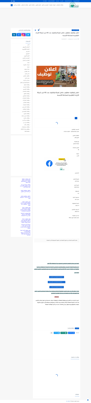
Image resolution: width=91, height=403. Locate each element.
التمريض (27, 51)
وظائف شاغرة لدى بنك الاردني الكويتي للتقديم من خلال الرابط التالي (25, 186)
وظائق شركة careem (25, 129)
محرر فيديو (27, 73)
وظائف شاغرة (26, 118)
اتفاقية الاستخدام (51, 1)
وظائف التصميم (26, 89)
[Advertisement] (45, 18)
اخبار (28, 44)
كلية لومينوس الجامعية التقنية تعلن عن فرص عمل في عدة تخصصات (25, 214)
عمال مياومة (26, 69)
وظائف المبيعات (26, 104)
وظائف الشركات (26, 100)
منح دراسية (27, 78)
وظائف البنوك (26, 84)
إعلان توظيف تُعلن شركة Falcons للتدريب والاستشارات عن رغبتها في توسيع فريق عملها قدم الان (25, 233)
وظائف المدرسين (25, 106)
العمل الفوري (38, 5)
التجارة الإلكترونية (25, 49)
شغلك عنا (45, 1)
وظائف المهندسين (25, 111)
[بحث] (12, 5)
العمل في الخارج (45, 5)
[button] (71, 333)
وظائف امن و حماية (25, 115)
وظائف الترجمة (26, 86)
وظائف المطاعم (60, 5)
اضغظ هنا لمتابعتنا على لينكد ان (57, 287)
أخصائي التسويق (26, 47)
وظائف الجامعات (26, 91)
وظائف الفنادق (26, 102)
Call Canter (27, 131)
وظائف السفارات (25, 98)
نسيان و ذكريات (26, 80)
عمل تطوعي (26, 71)
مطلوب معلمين (26, 75)
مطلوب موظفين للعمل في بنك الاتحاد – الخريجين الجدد (25, 197)
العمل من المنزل (26, 60)
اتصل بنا (61, 1)
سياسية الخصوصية (68, 1)
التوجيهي (27, 53)
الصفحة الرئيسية (76, 1)
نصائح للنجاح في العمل (24, 82)
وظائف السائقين (24, 5)
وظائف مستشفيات (25, 126)
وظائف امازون (26, 113)
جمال (28, 66)
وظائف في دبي (26, 122)
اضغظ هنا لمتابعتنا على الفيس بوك (56, 282)
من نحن (57, 1)
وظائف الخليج (32, 5)
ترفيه (28, 62)
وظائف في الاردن (17, 5)
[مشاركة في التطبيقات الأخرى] (51, 333)
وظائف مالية (26, 124)
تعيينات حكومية (52, 5)
